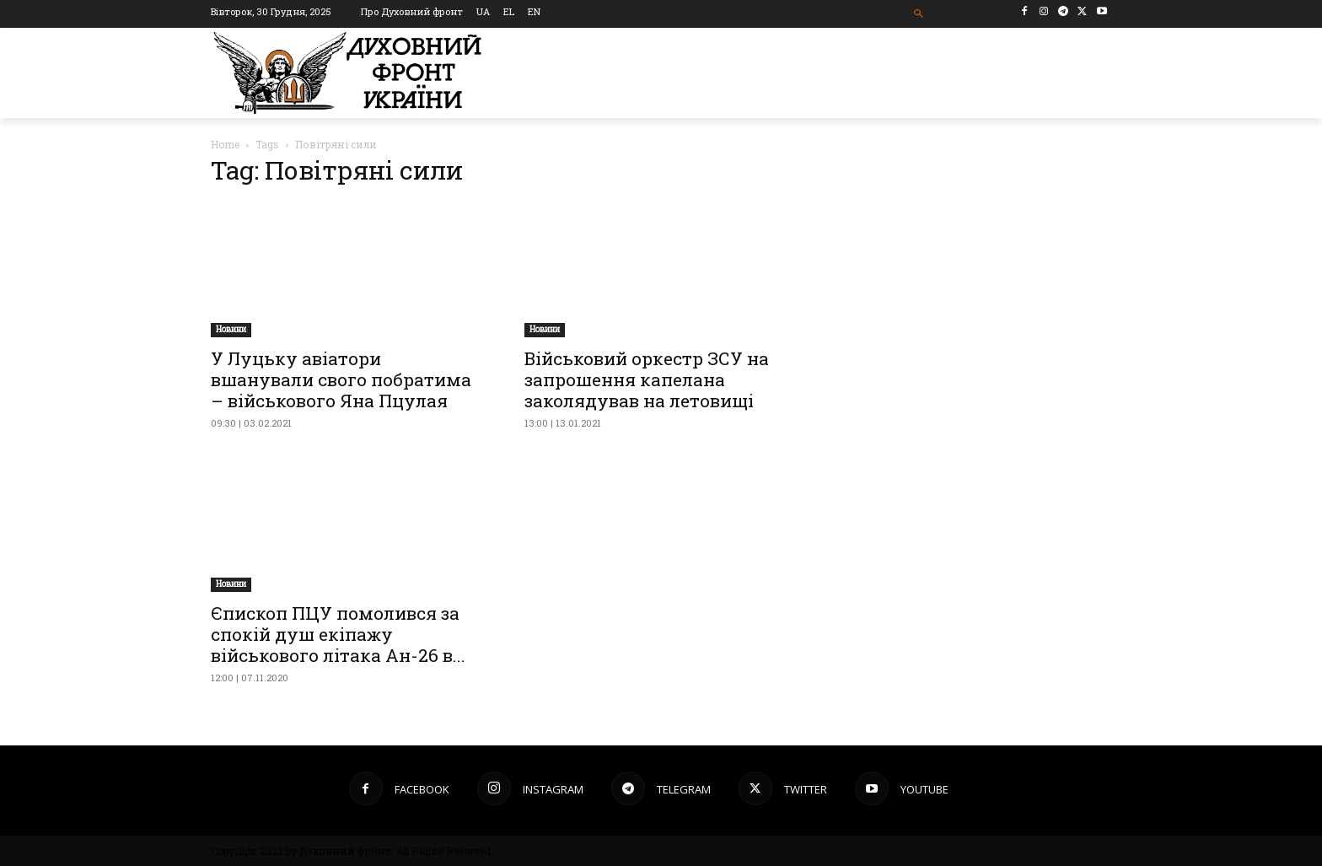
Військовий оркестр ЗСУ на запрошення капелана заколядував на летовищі (646, 379)
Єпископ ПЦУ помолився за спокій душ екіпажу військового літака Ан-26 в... (338, 634)
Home (225, 144)
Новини (231, 329)
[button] (919, 14)
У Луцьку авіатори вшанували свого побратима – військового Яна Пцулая (341, 379)
